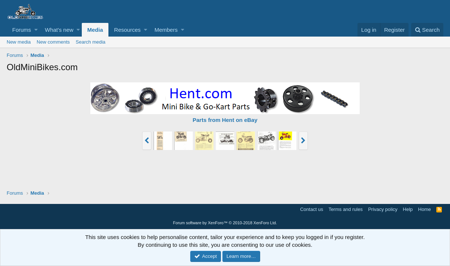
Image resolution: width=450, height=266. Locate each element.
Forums (21, 30)
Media (95, 30)
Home (424, 209)
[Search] (427, 30)
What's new (59, 30)
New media (19, 42)
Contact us (311, 209)
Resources (127, 30)
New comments (53, 42)
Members (166, 30)
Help (408, 209)
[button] (36, 30)
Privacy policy (382, 209)
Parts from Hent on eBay (224, 120)
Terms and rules (346, 209)
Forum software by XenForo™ (225, 223)
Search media (90, 42)
